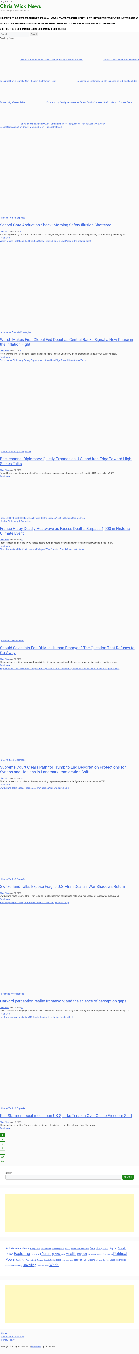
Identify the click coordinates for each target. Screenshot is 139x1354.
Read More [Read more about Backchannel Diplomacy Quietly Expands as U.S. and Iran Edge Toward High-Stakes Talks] (5, 482)
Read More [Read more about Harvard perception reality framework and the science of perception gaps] (5, 1019)
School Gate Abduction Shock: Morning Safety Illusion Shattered (41, 65)
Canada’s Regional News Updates (50, 19)
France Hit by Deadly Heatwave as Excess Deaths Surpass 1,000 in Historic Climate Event (79, 108)
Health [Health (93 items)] (71, 1259)
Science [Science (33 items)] (40, 1266)
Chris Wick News (20, 6)
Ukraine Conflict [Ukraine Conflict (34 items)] (102, 1266)
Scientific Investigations (15, 26)
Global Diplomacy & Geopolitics (90, 34)
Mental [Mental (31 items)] (93, 1260)
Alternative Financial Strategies (20, 34)
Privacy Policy (8, 1345)
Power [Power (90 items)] (10, 1265)
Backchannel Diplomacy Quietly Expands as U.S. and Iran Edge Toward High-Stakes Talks (43, 366)
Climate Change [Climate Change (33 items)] (83, 1255)
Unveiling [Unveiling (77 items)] (30, 1271)
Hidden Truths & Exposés (15, 19)
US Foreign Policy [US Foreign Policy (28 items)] (43, 1271)
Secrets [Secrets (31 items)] (47, 1266)
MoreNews (36, 1352)
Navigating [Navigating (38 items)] (108, 1260)
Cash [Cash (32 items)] (62, 1255)
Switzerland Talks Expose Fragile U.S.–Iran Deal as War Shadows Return (34, 793)
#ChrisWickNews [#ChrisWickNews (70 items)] (17, 1254)
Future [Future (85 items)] (46, 1260)
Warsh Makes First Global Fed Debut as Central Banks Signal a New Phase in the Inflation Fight (45, 246)
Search (8, 1179)
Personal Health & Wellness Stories (92, 19)
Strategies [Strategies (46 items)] (55, 1265)
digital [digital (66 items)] (112, 1254)
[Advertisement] (69, 1219)
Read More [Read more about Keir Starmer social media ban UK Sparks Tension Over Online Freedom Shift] (5, 1134)
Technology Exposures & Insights (51, 26)
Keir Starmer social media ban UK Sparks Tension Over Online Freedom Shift (36, 1022)
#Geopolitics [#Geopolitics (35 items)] (35, 1254)
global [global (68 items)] (56, 1260)
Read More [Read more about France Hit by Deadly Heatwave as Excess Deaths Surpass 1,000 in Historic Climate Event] (5, 551)
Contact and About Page (12, 1342)
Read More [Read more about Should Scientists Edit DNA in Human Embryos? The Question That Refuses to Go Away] (5, 671)
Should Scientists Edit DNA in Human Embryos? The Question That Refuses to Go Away (52, 129)
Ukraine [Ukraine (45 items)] (91, 1265)
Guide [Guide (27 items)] (63, 1260)
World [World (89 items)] (54, 1271)
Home (4, 1339)
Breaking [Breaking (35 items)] (56, 1254)
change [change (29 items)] (67, 1255)
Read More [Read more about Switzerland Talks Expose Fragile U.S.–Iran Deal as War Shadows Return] (5, 905)
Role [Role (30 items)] (27, 1266)
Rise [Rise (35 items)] (23, 1266)
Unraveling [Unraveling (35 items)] (17, 1271)
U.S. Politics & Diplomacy (55, 34)
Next (2, 1167)
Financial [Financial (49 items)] (36, 1259)
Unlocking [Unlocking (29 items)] (9, 1271)
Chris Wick (4, 237)
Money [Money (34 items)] (99, 1260)
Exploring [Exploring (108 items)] (22, 1259)
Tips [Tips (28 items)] (71, 1266)
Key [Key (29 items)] (89, 1260)
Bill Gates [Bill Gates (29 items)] (44, 1255)
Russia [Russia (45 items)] (33, 1265)
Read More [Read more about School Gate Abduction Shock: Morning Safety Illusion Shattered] (5, 243)
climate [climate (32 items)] (74, 1255)
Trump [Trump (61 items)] (78, 1265)
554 (2, 1163)
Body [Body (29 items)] (50, 1255)
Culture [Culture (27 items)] (105, 1255)
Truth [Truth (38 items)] (84, 1266)
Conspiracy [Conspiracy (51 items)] (96, 1254)
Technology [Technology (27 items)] (66, 1266)
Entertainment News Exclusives (91, 26)
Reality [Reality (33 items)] (18, 1266)
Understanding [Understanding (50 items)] (118, 1265)
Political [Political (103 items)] (120, 1259)
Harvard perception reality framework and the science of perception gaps (34, 908)
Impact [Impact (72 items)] (82, 1260)
